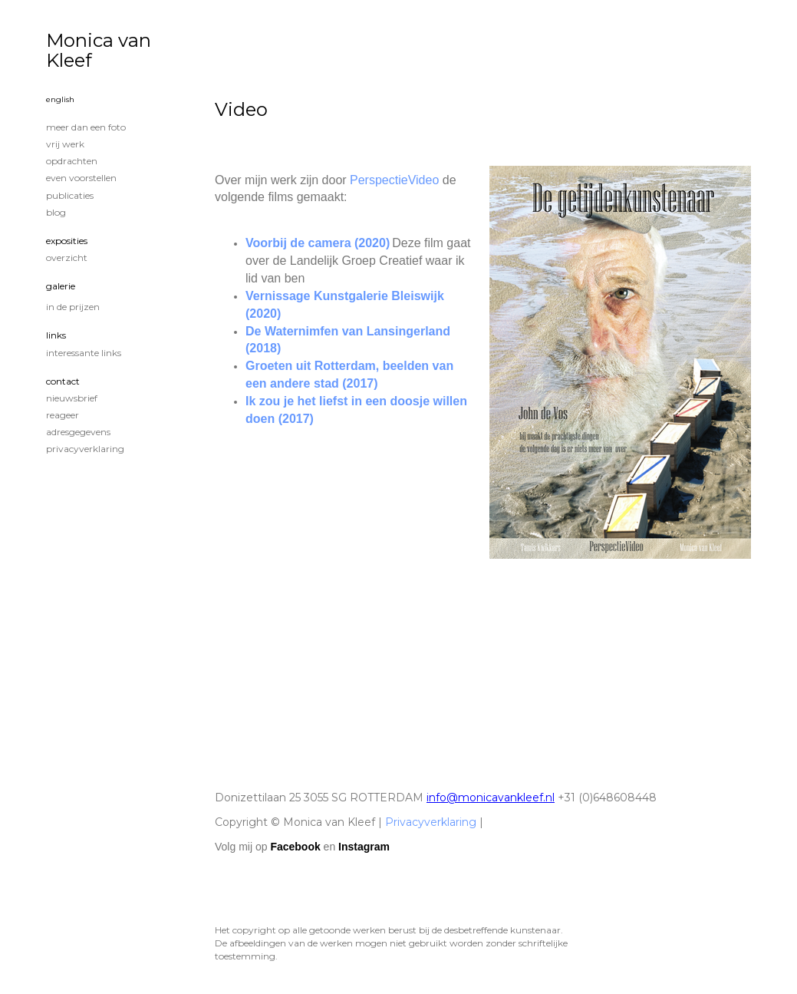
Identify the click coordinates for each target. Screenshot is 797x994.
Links (56, 335)
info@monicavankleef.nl (490, 797)
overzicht (66, 257)
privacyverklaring (85, 448)
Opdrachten (71, 161)
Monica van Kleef (98, 50)
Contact (63, 381)
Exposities (66, 240)
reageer (62, 415)
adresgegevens (78, 432)
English (60, 99)
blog (56, 212)
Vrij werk (65, 144)
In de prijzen (73, 306)
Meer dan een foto (86, 127)
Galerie (60, 286)
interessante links (83, 352)
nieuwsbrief (71, 398)
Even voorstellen (81, 177)
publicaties (70, 195)
